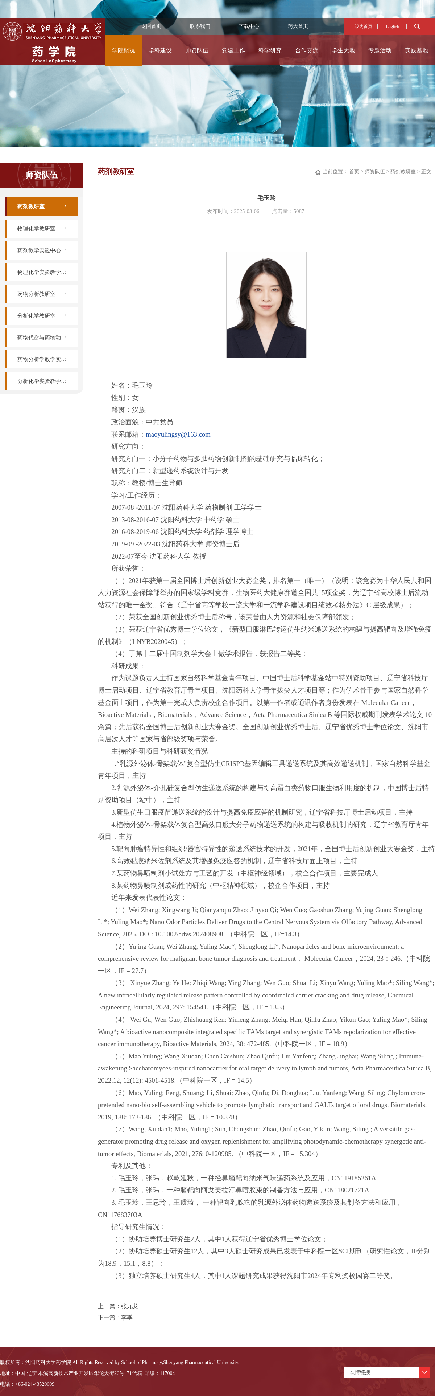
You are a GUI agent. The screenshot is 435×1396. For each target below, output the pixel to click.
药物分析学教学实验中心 (47, 359)
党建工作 (233, 50)
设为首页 (363, 26)
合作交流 (306, 50)
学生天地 (343, 50)
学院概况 (123, 50)
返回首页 (151, 26)
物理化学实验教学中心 (44, 272)
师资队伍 (196, 50)
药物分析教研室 (36, 294)
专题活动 (380, 50)
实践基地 (416, 50)
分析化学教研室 (36, 316)
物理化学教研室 (36, 229)
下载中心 (249, 26)
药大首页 (298, 26)
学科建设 (160, 50)
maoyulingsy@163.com (178, 434)
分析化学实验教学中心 (44, 381)
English (392, 26)
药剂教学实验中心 (39, 250)
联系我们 (200, 26)
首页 (354, 171)
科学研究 (270, 50)
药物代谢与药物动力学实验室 (47, 337)
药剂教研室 (31, 206)
